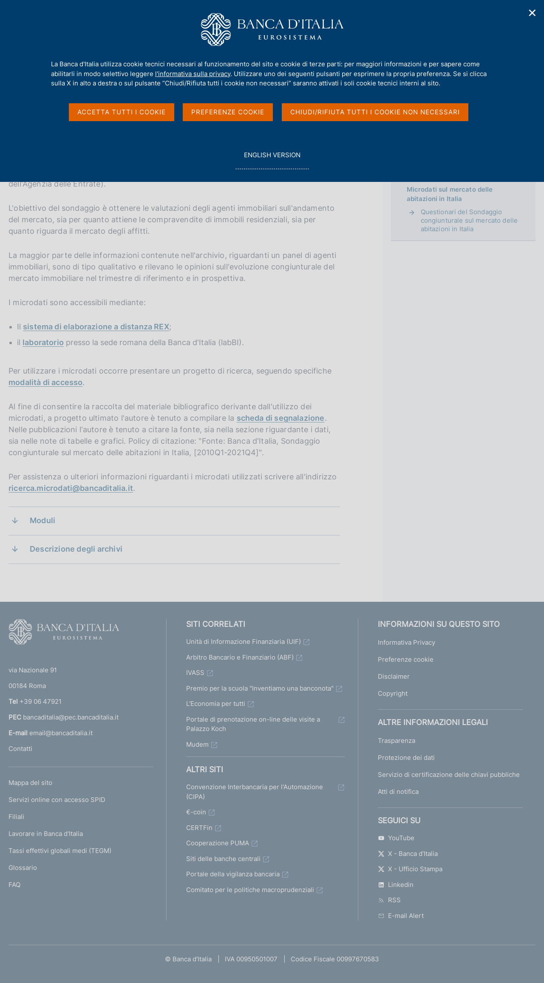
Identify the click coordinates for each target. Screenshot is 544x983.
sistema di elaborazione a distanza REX (96, 326)
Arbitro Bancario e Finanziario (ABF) (240, 657)
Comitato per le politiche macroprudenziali (250, 890)
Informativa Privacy (406, 642)
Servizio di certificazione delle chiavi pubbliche (449, 775)
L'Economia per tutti (215, 704)
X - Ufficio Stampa (410, 869)
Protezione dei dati (406, 758)
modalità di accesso (45, 382)
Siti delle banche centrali (223, 859)
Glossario (22, 868)
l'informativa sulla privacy (192, 74)
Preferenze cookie (406, 659)
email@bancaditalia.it (61, 733)
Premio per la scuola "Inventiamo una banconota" (260, 688)
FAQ (14, 885)
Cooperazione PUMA (217, 843)
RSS (389, 900)
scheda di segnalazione (281, 418)
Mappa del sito (30, 783)
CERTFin (199, 828)
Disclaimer (394, 676)
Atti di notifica (398, 792)
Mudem (197, 744)
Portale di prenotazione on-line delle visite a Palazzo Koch (253, 724)
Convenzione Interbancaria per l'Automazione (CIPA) (254, 792)
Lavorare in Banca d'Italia (45, 834)
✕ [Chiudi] (532, 13)
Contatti (20, 749)
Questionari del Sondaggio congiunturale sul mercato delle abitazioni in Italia (469, 220)
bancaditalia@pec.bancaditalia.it (71, 717)
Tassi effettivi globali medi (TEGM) (59, 851)
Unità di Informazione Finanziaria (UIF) (243, 641)
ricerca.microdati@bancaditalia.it (70, 488)
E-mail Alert (401, 916)
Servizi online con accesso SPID (56, 800)
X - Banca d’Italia (408, 854)
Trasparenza (396, 741)
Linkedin (396, 885)
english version (272, 159)
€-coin (196, 812)
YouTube (396, 838)
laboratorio (43, 342)
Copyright (393, 693)
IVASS (195, 673)
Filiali (16, 817)
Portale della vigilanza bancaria (233, 874)
